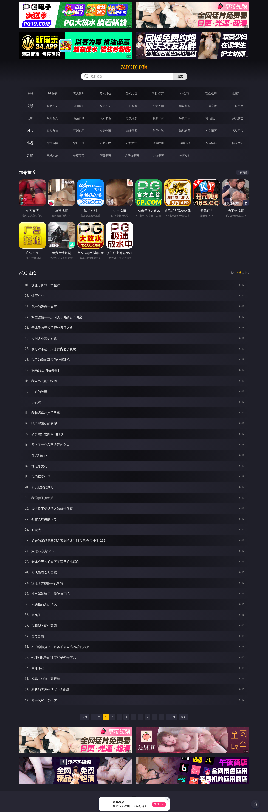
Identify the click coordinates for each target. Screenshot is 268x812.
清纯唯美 (184, 131)
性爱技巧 (237, 143)
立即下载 (159, 804)
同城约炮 (52, 155)
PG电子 (52, 93)
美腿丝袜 (158, 131)
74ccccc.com (134, 67)
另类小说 (184, 143)
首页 (84, 717)
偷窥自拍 (52, 131)
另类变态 (237, 118)
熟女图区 (211, 131)
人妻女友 (105, 143)
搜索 (180, 76)
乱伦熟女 (211, 118)
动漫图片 (131, 131)
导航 (29, 155)
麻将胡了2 (158, 93)
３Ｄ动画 (131, 106)
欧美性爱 (131, 118)
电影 (29, 118)
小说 (29, 143)
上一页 (96, 717)
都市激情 (52, 143)
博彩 (29, 93)
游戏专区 (131, 93)
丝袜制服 (184, 106)
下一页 (171, 717)
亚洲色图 (78, 131)
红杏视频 (158, 155)
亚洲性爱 (52, 118)
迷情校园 (158, 143)
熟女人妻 (158, 106)
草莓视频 (105, 155)
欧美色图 (105, 131)
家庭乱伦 (78, 143)
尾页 (183, 717)
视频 (29, 105)
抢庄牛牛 (237, 93)
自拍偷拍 (78, 106)
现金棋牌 (211, 93)
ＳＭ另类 (237, 106)
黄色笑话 (211, 143)
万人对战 (105, 93)
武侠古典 (131, 143)
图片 (29, 130)
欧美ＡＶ (105, 106)
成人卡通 (105, 118)
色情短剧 (184, 155)
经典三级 (184, 118)
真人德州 (78, 93)
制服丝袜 (158, 118)
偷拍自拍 (78, 118)
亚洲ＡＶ (52, 106)
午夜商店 (78, 155)
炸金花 (184, 93)
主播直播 (211, 106)
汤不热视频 (132, 155)
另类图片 (237, 131)
